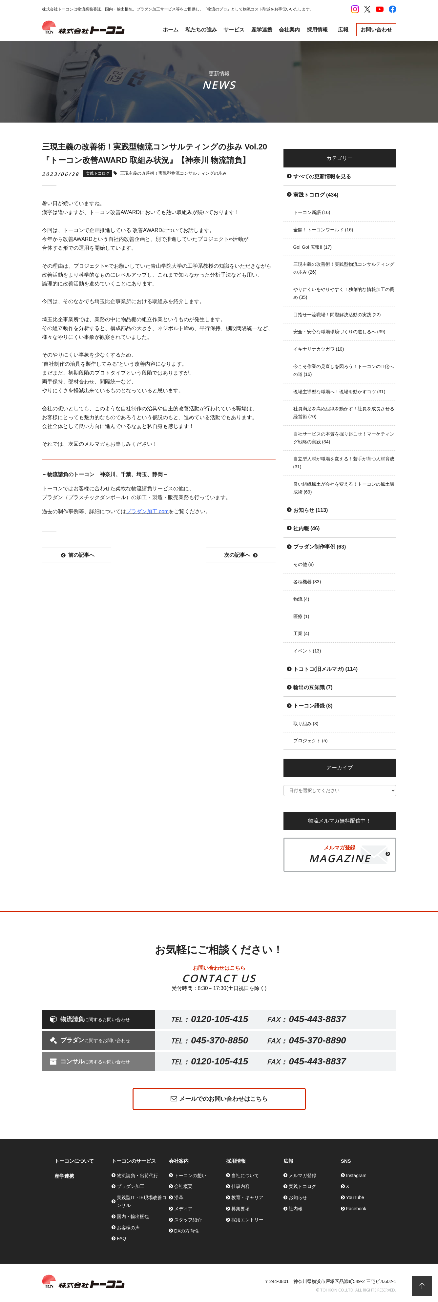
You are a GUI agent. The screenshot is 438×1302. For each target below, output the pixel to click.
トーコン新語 (311, 212)
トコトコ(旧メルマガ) (325, 669)
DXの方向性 (186, 1231)
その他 (303, 564)
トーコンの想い (190, 1175)
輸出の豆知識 (313, 687)
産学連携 (261, 29)
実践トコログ (316, 195)
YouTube (355, 1197)
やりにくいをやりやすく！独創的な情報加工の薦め (343, 293)
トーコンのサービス (134, 1161)
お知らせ (310, 510)
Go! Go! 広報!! (312, 247)
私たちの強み (201, 29)
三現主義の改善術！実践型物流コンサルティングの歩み (343, 268)
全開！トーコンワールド (323, 229)
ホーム (170, 29)
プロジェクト (310, 740)
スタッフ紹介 (188, 1219)
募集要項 (240, 1208)
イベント (307, 650)
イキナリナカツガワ (318, 349)
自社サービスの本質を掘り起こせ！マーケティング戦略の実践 (343, 437)
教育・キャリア (247, 1197)
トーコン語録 (313, 706)
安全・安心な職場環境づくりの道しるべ (339, 331)
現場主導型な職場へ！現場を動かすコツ (339, 391)
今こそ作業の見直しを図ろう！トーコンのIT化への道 (343, 370)
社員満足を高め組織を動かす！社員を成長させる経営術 (343, 412)
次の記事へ (241, 555)
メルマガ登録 (302, 1175)
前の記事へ (77, 555)
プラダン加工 (130, 1186)
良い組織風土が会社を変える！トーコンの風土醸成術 (343, 488)
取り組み (306, 723)
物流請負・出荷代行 (137, 1175)
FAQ (121, 1238)
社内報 (306, 528)
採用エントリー (247, 1219)
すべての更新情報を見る (322, 176)
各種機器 (307, 581)
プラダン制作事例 (319, 547)
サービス (233, 29)
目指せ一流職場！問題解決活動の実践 (337, 314)
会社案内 (289, 29)
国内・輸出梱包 (133, 1216)
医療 (301, 616)
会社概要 (183, 1186)
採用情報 (317, 29)
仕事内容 (240, 1186)
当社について (245, 1175)
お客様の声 (128, 1227)
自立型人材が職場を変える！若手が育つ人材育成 (343, 462)
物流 (301, 599)
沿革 (178, 1197)
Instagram (356, 1175)
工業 (301, 633)
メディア (183, 1208)
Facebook (356, 1208)
